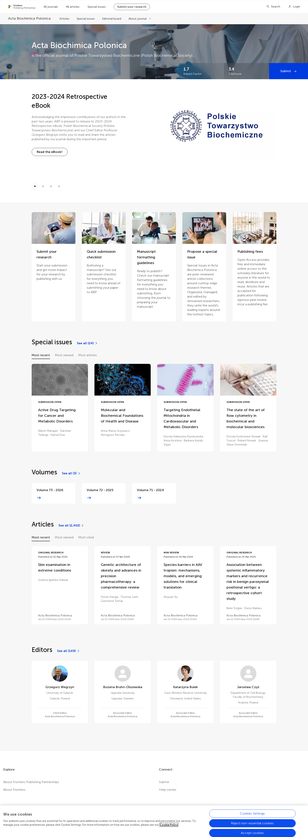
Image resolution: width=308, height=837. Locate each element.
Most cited (86, 537)
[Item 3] (59, 186)
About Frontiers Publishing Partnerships (31, 782)
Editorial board (111, 18)
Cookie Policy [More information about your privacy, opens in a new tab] (169, 830)
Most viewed (64, 355)
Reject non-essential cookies (252, 829)
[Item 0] (35, 186)
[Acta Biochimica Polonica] (29, 18)
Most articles (87, 355)
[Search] (273, 7)
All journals (51, 6)
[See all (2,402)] (71, 525)
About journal (137, 18)
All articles (72, 6)
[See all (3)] (71, 473)
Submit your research (131, 6)
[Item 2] (51, 186)
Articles (64, 18)
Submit (286, 71)
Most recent (41, 355)
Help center (167, 790)
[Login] (294, 7)
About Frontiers (14, 790)
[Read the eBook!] (50, 152)
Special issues (97, 6)
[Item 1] (43, 186)
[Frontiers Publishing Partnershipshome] (21, 6)
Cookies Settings (252, 819)
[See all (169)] (68, 651)
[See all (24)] (87, 343)
